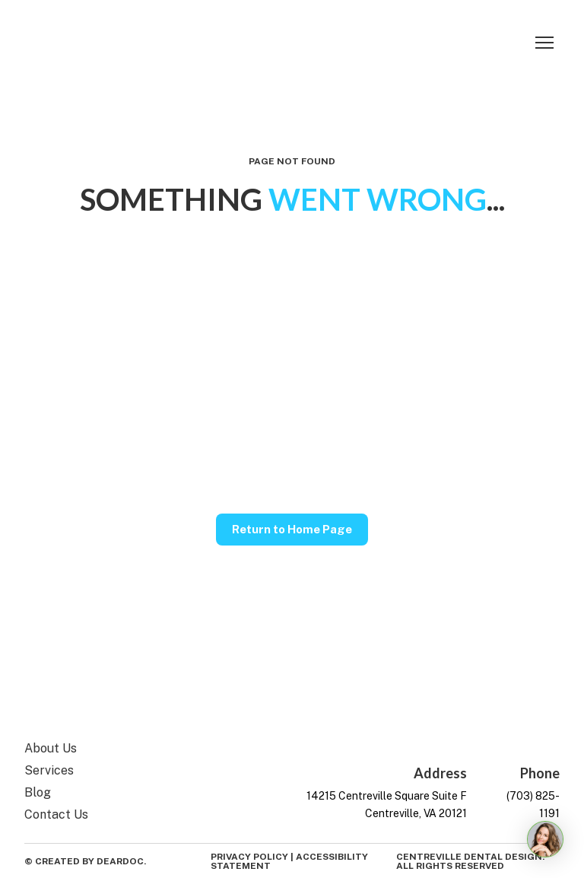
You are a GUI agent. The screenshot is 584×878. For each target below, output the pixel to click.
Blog (37, 792)
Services (49, 770)
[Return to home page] (73, 42)
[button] (292, 530)
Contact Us (56, 814)
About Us (50, 748)
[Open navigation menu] (544, 42)
